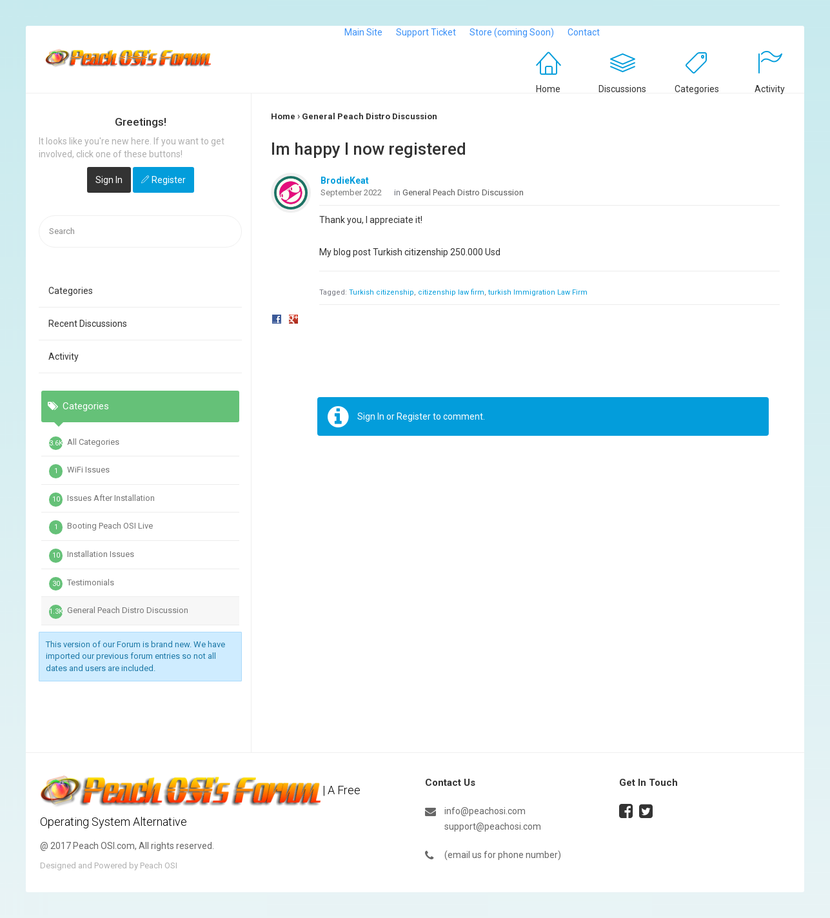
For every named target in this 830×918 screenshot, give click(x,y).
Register (169, 180)
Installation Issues (91, 556)
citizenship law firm (451, 292)
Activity (770, 89)
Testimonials (81, 584)
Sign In (109, 180)
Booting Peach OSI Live (101, 527)
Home (548, 89)
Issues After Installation (102, 500)
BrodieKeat (345, 180)
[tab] (140, 470)
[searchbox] (140, 231)
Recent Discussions (87, 323)
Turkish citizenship (381, 292)
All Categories (84, 443)
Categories (697, 89)
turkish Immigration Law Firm (538, 292)
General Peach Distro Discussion (118, 612)
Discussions (622, 89)
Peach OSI (158, 865)
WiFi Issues (79, 471)
